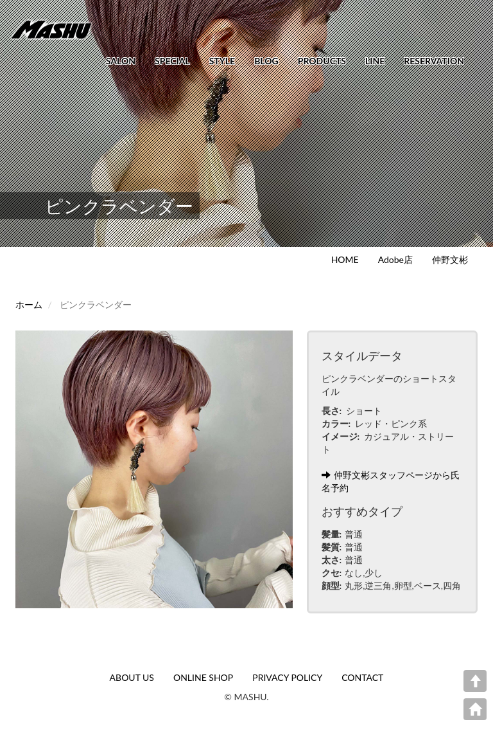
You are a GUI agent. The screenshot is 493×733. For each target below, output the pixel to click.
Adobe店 (395, 259)
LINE (375, 60)
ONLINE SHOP (203, 677)
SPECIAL (172, 60)
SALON (120, 60)
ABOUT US (132, 677)
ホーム (28, 304)
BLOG (266, 60)
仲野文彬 (450, 259)
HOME (345, 259)
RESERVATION (434, 60)
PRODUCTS (322, 60)
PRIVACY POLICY (287, 677)
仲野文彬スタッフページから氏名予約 (391, 481)
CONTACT (362, 677)
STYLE (222, 60)
